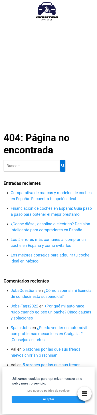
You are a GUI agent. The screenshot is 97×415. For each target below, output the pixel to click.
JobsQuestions (24, 290)
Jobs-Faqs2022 (24, 306)
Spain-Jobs (20, 327)
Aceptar (48, 399)
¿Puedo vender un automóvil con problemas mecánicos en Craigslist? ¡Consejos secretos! (49, 333)
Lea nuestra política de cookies (48, 391)
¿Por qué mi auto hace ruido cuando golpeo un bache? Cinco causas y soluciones (51, 312)
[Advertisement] (48, 73)
